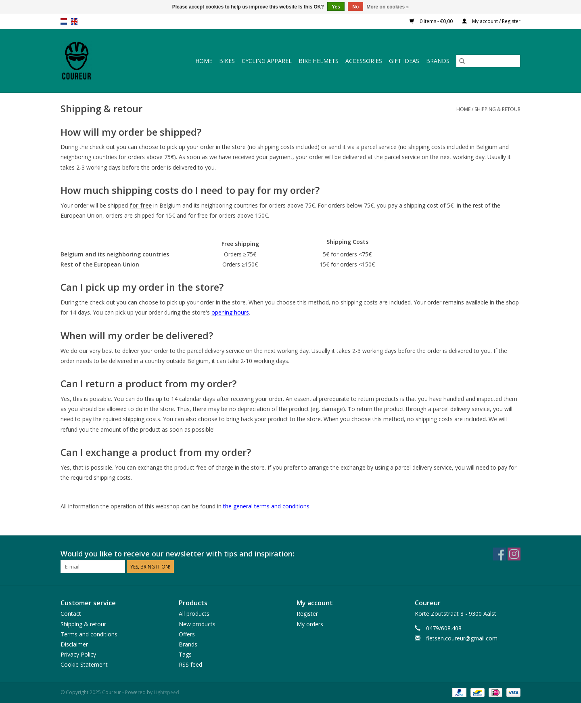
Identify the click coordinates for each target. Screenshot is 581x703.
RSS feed (190, 664)
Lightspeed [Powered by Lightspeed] (166, 692)
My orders (310, 624)
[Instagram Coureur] (514, 554)
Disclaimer (74, 644)
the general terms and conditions (266, 506)
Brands (437, 61)
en (74, 21)
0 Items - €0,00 (432, 21)
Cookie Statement (84, 664)
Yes (336, 7)
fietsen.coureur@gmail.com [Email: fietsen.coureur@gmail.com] (461, 638)
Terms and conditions (89, 634)
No (355, 7)
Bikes (227, 61)
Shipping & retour (497, 109)
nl (64, 21)
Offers (187, 634)
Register (307, 613)
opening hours (230, 312)
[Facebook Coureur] (499, 554)
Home (203, 61)
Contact (71, 613)
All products (194, 613)
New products (197, 624)
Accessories (363, 61)
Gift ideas (404, 61)
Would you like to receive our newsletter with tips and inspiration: (177, 554)
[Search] (488, 61)
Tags (185, 654)
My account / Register (491, 21)
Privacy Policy (78, 654)
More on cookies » (388, 7)
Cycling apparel (267, 61)
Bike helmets (319, 61)
